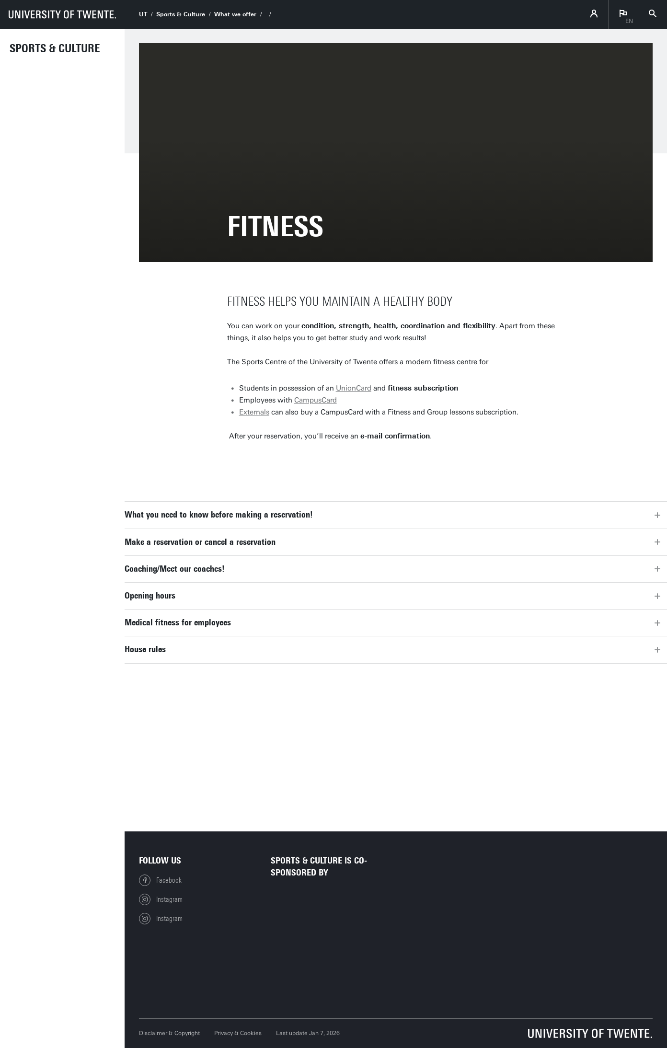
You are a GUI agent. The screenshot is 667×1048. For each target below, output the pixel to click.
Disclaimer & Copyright (169, 1033)
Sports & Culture (55, 48)
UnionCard (353, 388)
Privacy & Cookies (238, 1033)
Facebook (160, 880)
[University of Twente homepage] (62, 14)
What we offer (235, 14)
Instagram (161, 899)
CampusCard (315, 400)
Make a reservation (283, 464)
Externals (254, 412)
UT (143, 14)
